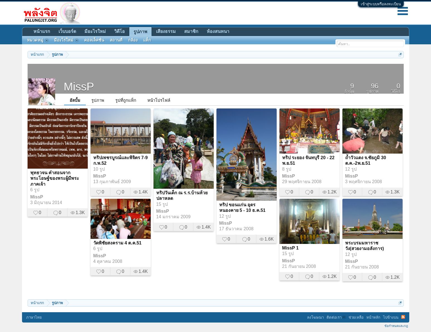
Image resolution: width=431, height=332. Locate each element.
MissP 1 (290, 248)
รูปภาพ (97, 100)
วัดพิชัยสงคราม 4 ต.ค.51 (117, 243)
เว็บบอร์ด (67, 31)
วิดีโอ (119, 31)
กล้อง (133, 40)
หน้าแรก (41, 31)
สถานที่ (116, 40)
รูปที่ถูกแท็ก (125, 100)
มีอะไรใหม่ (95, 31)
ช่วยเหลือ (356, 317)
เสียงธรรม (166, 31)
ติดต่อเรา (336, 317)
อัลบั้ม (75, 100)
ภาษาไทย (34, 317)
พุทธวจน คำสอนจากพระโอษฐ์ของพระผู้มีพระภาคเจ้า (54, 178)
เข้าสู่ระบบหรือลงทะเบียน (381, 4)
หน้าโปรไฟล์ (158, 100)
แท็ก (147, 40)
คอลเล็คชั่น (94, 40)
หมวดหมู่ (37, 40)
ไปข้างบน (390, 317)
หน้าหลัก (373, 317)
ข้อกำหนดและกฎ (396, 326)
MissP (36, 197)
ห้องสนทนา (218, 31)
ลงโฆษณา (315, 317)
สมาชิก (191, 31)
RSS (403, 317)
